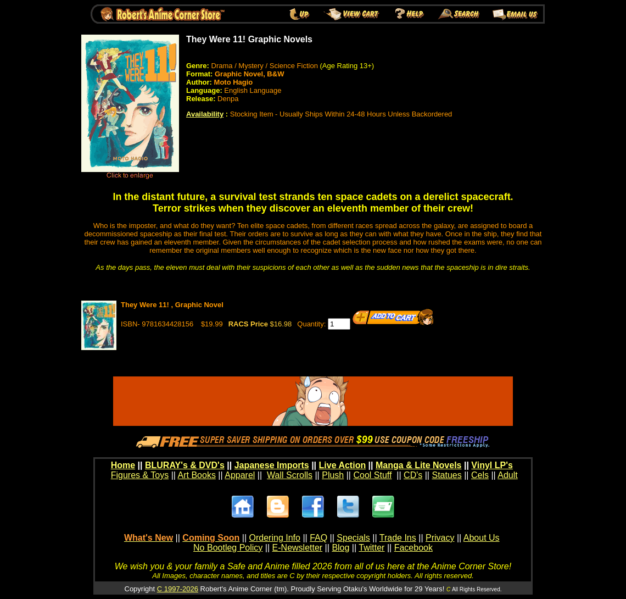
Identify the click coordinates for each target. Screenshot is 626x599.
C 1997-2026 (177, 589)
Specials (353, 537)
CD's (413, 475)
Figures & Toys (140, 475)
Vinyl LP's (492, 465)
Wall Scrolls (289, 475)
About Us (481, 537)
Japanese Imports (271, 465)
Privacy (440, 537)
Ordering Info (274, 537)
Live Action (342, 465)
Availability (204, 114)
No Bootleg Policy (227, 547)
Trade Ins (397, 537)
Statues (446, 475)
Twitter (371, 547)
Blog (340, 547)
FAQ (318, 537)
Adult (507, 475)
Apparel (240, 475)
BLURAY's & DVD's (185, 465)
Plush (333, 475)
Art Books (197, 475)
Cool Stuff (372, 475)
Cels (480, 475)
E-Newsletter (297, 547)
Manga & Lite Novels (418, 465)
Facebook (413, 547)
